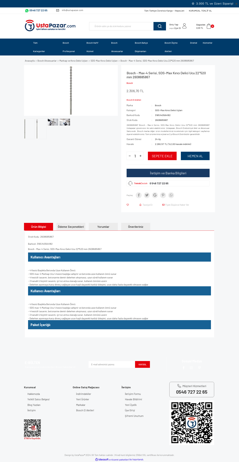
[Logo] (50, 25)
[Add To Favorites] (128, 204)
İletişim (31, 410)
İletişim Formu (133, 393)
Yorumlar (103, 226)
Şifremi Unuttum (134, 415)
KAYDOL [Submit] (142, 364)
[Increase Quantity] (140, 156)
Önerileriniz (135, 226)
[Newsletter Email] (112, 364)
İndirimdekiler (83, 393)
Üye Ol (175, 28)
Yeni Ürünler (82, 399)
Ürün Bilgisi (38, 226)
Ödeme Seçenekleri (71, 226)
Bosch (130, 83)
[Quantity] (135, 156)
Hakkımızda (33, 393)
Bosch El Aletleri (85, 410)
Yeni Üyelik (131, 404)
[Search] (127, 26)
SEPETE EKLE (162, 156)
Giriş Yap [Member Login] (173, 24)
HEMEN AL (195, 156)
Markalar (80, 404)
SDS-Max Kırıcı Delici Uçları (168, 110)
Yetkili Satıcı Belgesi (38, 399)
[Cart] (205, 26)
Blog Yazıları (33, 404)
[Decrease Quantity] (130, 156)
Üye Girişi (130, 410)
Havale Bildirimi (133, 399)
